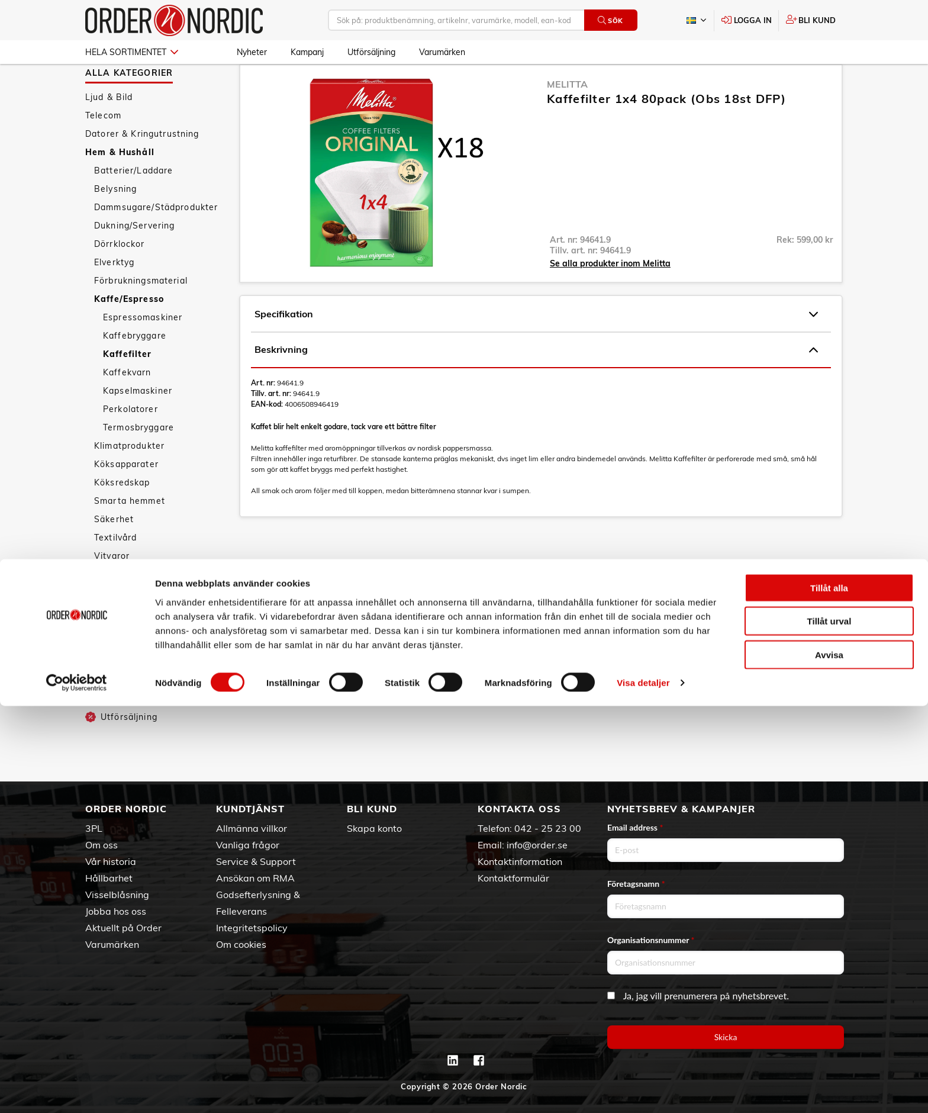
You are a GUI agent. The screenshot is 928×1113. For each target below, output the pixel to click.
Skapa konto (374, 828)
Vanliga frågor (247, 845)
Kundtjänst (250, 809)
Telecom (103, 149)
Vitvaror (112, 590)
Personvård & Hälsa (129, 657)
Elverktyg (114, 296)
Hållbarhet (109, 878)
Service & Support (256, 861)
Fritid (96, 694)
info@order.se (537, 845)
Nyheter (252, 52)
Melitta (567, 118)
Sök (610, 20)
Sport (97, 675)
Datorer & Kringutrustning (142, 168)
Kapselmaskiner (137, 425)
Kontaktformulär (513, 878)
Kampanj (307, 52)
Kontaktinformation (520, 861)
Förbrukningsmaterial (141, 315)
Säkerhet (114, 553)
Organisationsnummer (651, 940)
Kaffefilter (127, 388)
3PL (93, 828)
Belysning (115, 223)
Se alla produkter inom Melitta (610, 297)
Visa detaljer (643, 1090)
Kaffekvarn (127, 406)
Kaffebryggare (134, 370)
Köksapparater (126, 498)
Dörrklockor (119, 278)
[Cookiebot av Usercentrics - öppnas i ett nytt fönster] (76, 1090)
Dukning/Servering (134, 260)
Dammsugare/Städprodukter (156, 241)
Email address (635, 827)
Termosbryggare (138, 461)
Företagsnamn (636, 884)
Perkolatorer (130, 443)
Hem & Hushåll (119, 186)
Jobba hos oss (115, 911)
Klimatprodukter (129, 480)
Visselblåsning (117, 894)
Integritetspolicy (252, 928)
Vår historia (110, 861)
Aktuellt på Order (123, 928)
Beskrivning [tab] (536, 384)
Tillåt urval (829, 1028)
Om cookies (241, 944)
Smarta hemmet (129, 535)
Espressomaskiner (142, 351)
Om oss (101, 845)
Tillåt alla (829, 994)
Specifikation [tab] (536, 349)
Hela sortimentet (131, 52)
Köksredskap (122, 517)
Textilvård (115, 572)
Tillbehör (113, 627)
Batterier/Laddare (133, 205)
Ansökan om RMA (255, 878)
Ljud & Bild (109, 131)
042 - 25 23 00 (547, 828)
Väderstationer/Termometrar (157, 608)
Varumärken (442, 52)
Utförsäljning (371, 52)
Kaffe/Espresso (129, 333)
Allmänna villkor (251, 828)
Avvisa (829, 1061)
